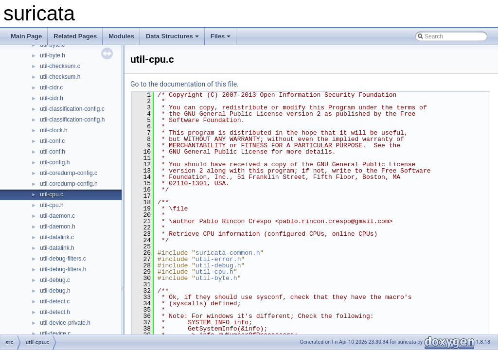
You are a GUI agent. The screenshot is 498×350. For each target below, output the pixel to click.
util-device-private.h (65, 322)
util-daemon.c (57, 215)
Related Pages (75, 36)
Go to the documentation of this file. (184, 84)
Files (221, 36)
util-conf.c (52, 141)
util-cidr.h (51, 98)
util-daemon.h (57, 226)
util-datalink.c (57, 237)
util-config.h (55, 162)
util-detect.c (55, 301)
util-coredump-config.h (69, 183)
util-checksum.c (60, 66)
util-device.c (55, 333)
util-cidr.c (51, 87)
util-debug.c (55, 280)
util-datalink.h (57, 248)
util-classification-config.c (72, 108)
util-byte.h (52, 55)
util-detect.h (55, 312)
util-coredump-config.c (68, 173)
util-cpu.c (51, 194)
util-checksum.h (60, 76)
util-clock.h (54, 130)
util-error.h (218, 259)
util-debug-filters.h (63, 269)
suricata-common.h (228, 252)
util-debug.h (55, 290)
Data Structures (172, 36)
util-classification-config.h (72, 119)
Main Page (26, 36)
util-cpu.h (52, 205)
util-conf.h (52, 151)
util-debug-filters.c (63, 258)
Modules (121, 36)
